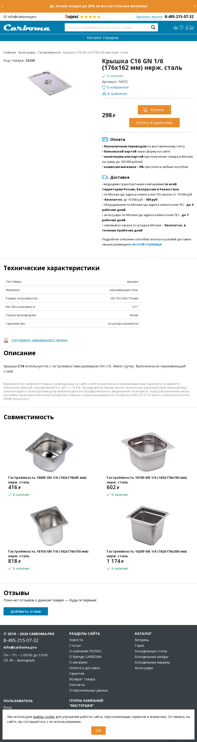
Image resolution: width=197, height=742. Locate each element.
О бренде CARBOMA (85, 656)
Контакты (77, 684)
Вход (7, 707)
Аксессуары (144, 668)
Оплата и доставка (84, 668)
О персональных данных (88, 690)
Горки (139, 645)
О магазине (78, 662)
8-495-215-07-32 (179, 16)
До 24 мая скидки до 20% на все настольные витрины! (98, 6)
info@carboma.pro (22, 16)
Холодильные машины (152, 662)
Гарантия (76, 673)
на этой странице (147, 244)
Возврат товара (82, 679)
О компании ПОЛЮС (85, 651)
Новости (76, 640)
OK (98, 730)
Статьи (75, 645)
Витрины (142, 640)
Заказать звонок (149, 16)
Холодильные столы (151, 651)
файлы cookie (44, 716)
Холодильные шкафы (151, 656)
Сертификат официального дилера (39, 340)
